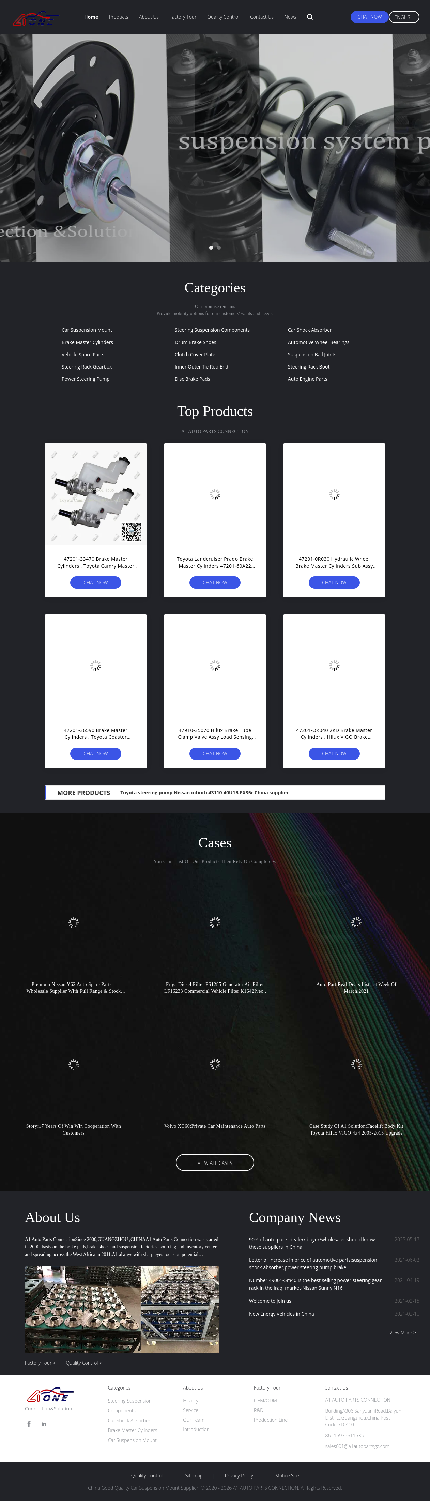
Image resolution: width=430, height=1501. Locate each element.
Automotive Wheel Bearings (318, 342)
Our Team (193, 1419)
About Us (149, 17)
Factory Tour (183, 17)
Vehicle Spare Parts (83, 354)
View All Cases (215, 1163)
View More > (402, 1332)
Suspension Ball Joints (312, 354)
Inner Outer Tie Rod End (201, 366)
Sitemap (194, 1475)
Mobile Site (287, 1475)
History (190, 1400)
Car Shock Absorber (310, 330)
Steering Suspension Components (212, 330)
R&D (258, 1410)
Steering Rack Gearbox (87, 366)
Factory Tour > (40, 1363)
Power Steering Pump (86, 379)
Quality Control (223, 17)
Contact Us (262, 17)
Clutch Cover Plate (195, 354)
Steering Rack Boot (308, 366)
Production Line (271, 1419)
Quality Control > (84, 1363)
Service (190, 1410)
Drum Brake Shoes (195, 342)
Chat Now (369, 17)
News (290, 17)
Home (91, 17)
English (404, 17)
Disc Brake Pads (192, 379)
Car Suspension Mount (87, 330)
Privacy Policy (239, 1475)
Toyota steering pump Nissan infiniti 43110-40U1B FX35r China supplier (204, 792)
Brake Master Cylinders (87, 342)
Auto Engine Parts (307, 379)
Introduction (196, 1429)
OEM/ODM (265, 1400)
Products (118, 17)
